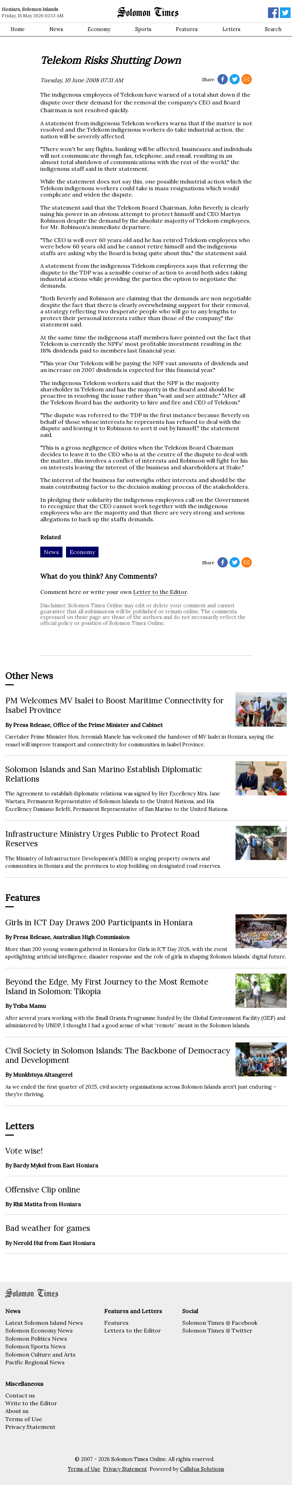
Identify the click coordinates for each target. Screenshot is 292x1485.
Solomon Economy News (39, 1330)
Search (273, 29)
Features (187, 29)
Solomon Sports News (35, 1346)
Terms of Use (23, 1419)
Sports (143, 29)
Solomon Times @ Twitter (217, 1330)
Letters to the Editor (132, 1330)
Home (18, 29)
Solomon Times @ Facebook (219, 1322)
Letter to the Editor (160, 591)
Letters (231, 29)
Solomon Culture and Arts (40, 1354)
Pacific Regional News (35, 1362)
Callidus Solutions (202, 1469)
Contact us (20, 1395)
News (56, 29)
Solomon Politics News (36, 1338)
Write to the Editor (31, 1403)
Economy (99, 29)
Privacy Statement (30, 1426)
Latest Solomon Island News (44, 1322)
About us (17, 1410)
